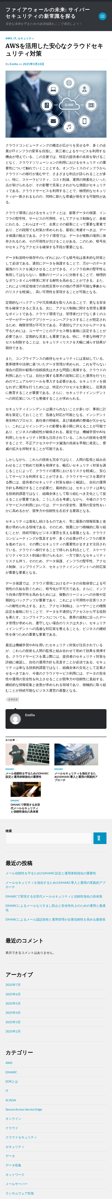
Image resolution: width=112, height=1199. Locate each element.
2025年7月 (13, 950)
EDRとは (12, 1047)
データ (10, 1122)
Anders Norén (29, 1191)
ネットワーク (15, 1140)
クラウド (13, 700)
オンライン (13, 1084)
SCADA (11, 1066)
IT (15, 39)
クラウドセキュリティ (21, 1103)
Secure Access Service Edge (24, 1075)
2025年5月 (13, 969)
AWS (9, 39)
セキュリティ (26, 39)
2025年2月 (13, 997)
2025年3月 (13, 988)
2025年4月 (13, 978)
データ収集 (13, 1131)
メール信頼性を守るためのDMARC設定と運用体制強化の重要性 (51, 839)
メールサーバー (17, 1150)
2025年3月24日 (33, 64)
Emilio (14, 64)
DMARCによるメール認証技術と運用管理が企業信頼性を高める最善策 (55, 885)
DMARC (11, 1038)
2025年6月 (13, 960)
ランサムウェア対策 (20, 1159)
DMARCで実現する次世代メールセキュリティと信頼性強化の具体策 (54, 862)
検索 (9, 796)
